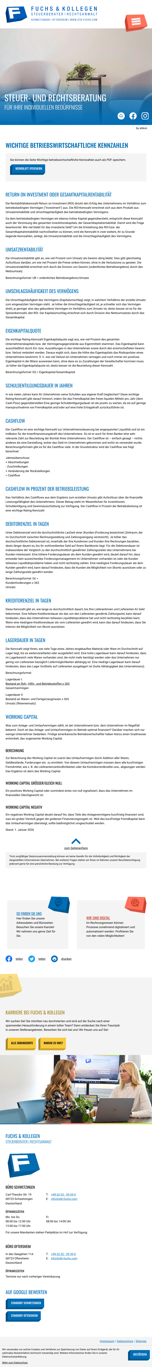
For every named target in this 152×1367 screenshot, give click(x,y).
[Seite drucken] (64, 958)
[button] (28, 168)
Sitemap (141, 1341)
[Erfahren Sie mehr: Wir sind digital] (111, 918)
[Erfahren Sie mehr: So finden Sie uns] (37, 913)
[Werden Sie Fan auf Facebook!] (132, 115)
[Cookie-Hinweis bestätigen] (140, 1354)
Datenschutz (125, 1341)
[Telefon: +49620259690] (63, 1194)
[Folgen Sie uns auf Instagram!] (144, 115)
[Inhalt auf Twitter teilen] (39, 958)
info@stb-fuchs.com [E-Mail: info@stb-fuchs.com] (64, 1199)
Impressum (107, 1341)
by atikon (141, 128)
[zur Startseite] (52, 14)
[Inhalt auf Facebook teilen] (17, 958)
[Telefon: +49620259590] (63, 1254)
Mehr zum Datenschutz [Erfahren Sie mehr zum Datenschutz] (15, 1362)
